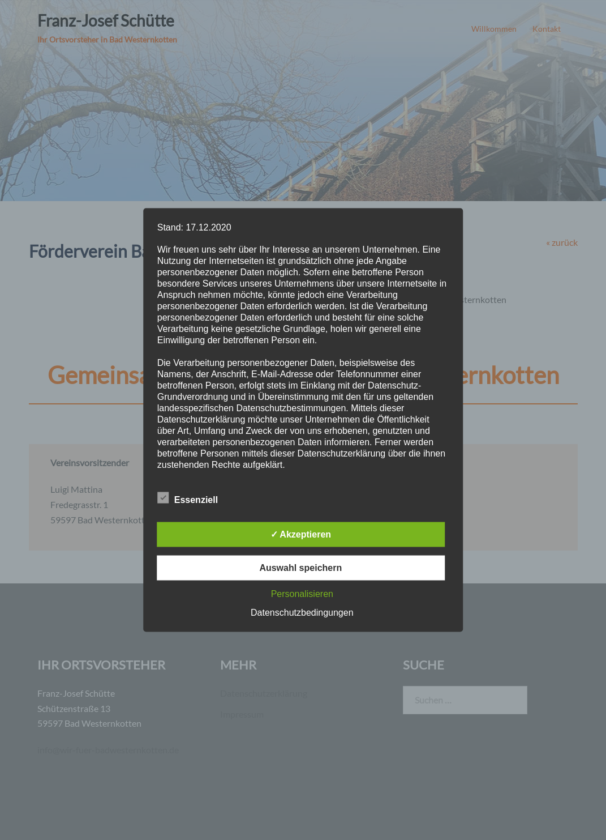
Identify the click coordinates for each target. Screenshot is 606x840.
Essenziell (187, 498)
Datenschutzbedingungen (302, 612)
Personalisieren (302, 594)
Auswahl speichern (300, 568)
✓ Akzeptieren (301, 534)
